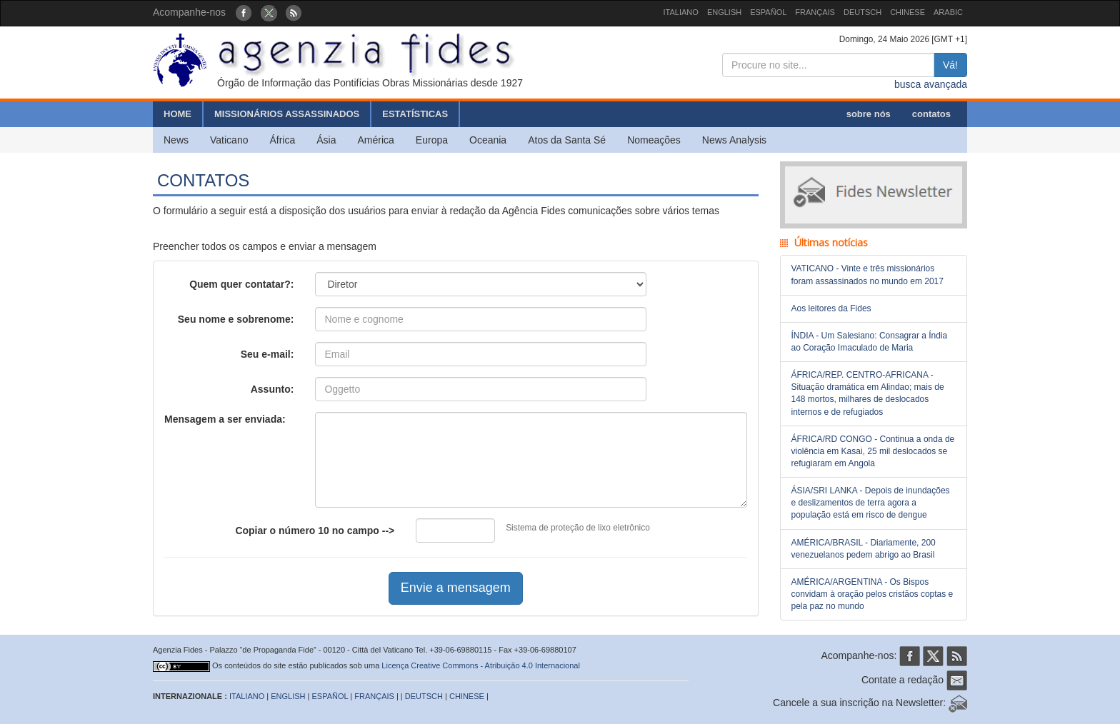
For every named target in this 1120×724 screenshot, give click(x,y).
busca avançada (930, 84)
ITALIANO (681, 12)
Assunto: (272, 389)
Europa (432, 140)
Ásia (326, 140)
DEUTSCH (862, 12)
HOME (177, 114)
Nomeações (654, 140)
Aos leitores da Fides (831, 308)
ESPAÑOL (768, 12)
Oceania (487, 140)
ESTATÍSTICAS (415, 114)
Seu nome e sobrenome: (236, 319)
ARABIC (948, 12)
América (376, 140)
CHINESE (907, 12)
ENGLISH (724, 12)
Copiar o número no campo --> (314, 530)
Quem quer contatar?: (241, 284)
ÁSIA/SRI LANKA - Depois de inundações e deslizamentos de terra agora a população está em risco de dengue (870, 503)
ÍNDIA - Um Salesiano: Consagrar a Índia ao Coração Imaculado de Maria (869, 342)
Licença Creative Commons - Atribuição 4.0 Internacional (480, 665)
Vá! (950, 65)
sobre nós (868, 114)
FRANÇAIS (815, 12)
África (282, 140)
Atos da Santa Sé (567, 140)
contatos (931, 114)
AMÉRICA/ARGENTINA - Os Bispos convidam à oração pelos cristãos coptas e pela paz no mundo (872, 594)
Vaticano (229, 140)
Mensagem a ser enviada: (225, 419)
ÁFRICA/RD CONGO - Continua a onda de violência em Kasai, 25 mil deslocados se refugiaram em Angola (873, 451)
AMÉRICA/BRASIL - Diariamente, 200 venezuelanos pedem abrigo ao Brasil (863, 549)
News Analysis (734, 140)
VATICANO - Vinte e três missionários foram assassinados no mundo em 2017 (867, 274)
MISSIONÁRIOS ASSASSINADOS (286, 114)
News (176, 140)
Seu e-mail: (267, 354)
